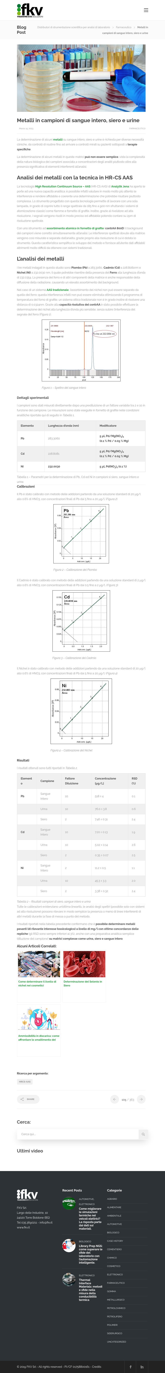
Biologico (85, 1241)
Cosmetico (113, 1266)
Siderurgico (114, 1333)
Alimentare (114, 1207)
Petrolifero (114, 1316)
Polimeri (112, 1325)
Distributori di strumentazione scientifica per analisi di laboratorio (73, 27)
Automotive (86, 1199)
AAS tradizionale (58, 290)
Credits (96, 1366)
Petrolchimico (116, 1308)
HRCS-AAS (25, 1081)
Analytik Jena (120, 186)
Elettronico (86, 1204)
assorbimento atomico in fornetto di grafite (75, 228)
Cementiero (114, 1249)
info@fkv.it (46, 1222)
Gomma (111, 1291)
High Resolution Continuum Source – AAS (62, 186)
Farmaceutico (123, 27)
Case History (115, 1241)
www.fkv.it (23, 1227)
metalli (58, 139)
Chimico (112, 1257)
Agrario (112, 1199)
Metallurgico (115, 1299)
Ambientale (114, 1215)
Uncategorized (116, 1341)
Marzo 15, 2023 (26, 128)
